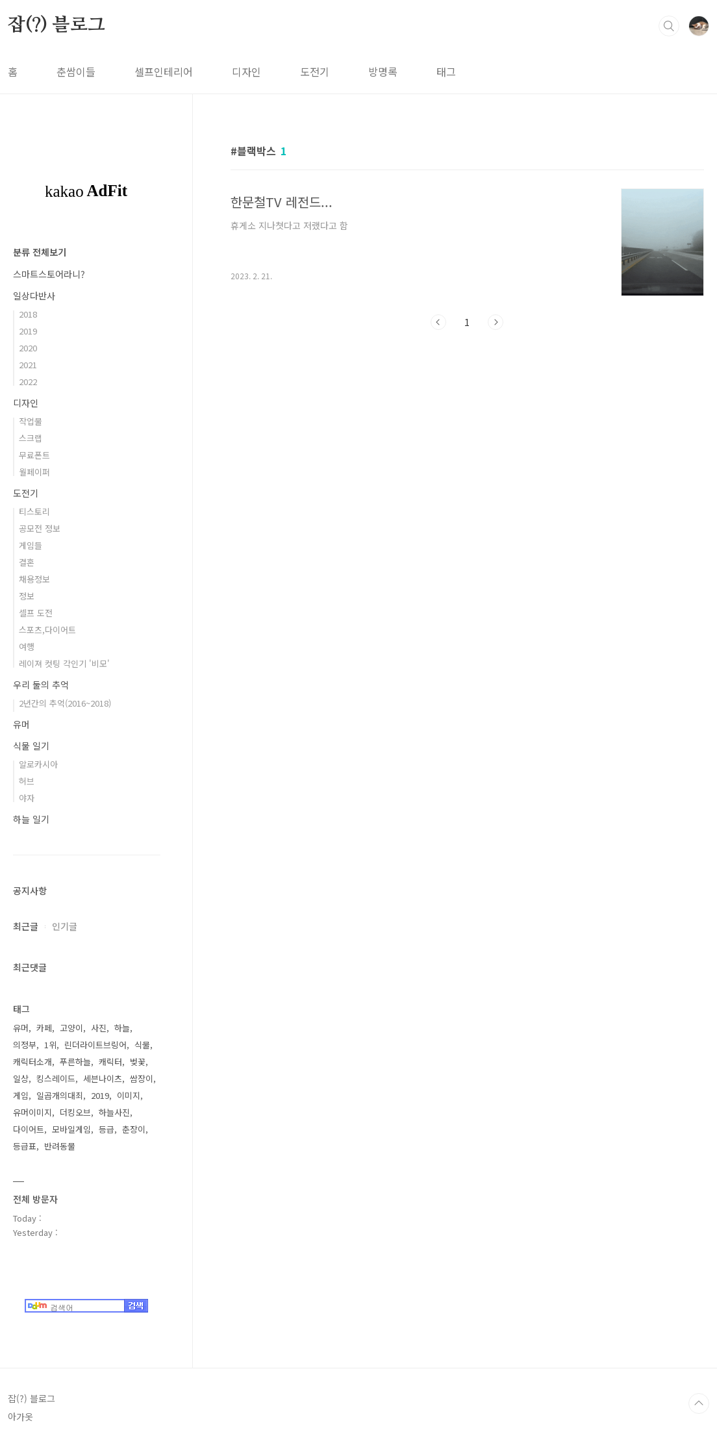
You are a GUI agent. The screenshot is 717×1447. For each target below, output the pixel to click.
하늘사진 (114, 1112)
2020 (28, 348)
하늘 (122, 1028)
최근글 (25, 926)
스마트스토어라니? (49, 274)
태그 (446, 71)
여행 (26, 646)
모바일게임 (71, 1129)
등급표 (24, 1146)
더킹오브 (75, 1112)
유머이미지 (32, 1112)
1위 (50, 1044)
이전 (438, 322)
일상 (21, 1078)
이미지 (128, 1095)
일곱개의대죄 (59, 1095)
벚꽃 (137, 1061)
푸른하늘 (75, 1061)
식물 (142, 1044)
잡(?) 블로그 (56, 25)
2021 (28, 365)
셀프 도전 (36, 613)
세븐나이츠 (102, 1078)
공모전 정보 (39, 528)
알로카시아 (38, 764)
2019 (28, 331)
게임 (21, 1095)
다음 (495, 322)
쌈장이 (141, 1078)
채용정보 (34, 579)
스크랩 (30, 438)
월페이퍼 (34, 472)
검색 (669, 26)
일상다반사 (34, 295)
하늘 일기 (31, 818)
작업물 (30, 421)
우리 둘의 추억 (41, 684)
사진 (99, 1028)
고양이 (71, 1028)
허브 (26, 781)
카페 (44, 1028)
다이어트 (28, 1129)
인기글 (64, 926)
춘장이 (133, 1129)
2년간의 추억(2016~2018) (65, 703)
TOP (698, 1403)
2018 (28, 314)
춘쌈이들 (76, 71)
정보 (26, 596)
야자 (26, 798)
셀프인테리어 (163, 71)
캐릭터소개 (32, 1061)
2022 (28, 381)
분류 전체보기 (39, 251)
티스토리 (34, 511)
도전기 (314, 71)
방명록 (382, 71)
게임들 (30, 545)
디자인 (246, 71)
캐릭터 (110, 1061)
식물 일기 (31, 745)
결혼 (26, 562)
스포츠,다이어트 (47, 629)
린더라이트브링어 (95, 1044)
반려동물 (59, 1146)
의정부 (24, 1044)
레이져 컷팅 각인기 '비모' (64, 663)
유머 (21, 724)
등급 (106, 1129)
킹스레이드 (55, 1078)
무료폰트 (34, 455)
